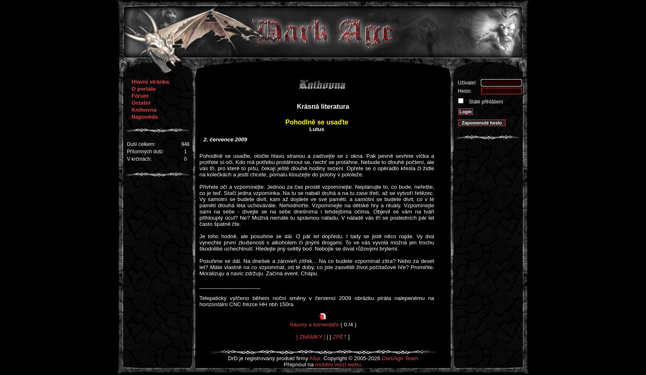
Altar (315, 358)
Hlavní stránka (150, 82)
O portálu (143, 89)
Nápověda (144, 117)
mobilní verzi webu (337, 364)
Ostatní (140, 103)
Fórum (139, 96)
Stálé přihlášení (485, 102)
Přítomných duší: (145, 152)
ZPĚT (340, 337)
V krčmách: (139, 159)
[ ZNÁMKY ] (310, 337)
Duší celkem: (141, 144)
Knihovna (144, 110)
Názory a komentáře (314, 324)
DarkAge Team (400, 358)
